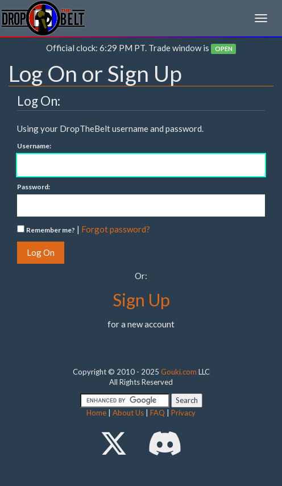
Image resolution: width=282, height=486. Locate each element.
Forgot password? (115, 229)
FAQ (157, 412)
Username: (34, 146)
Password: (33, 186)
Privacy (183, 412)
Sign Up (141, 299)
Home (96, 412)
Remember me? (50, 230)
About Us (128, 412)
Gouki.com (179, 371)
